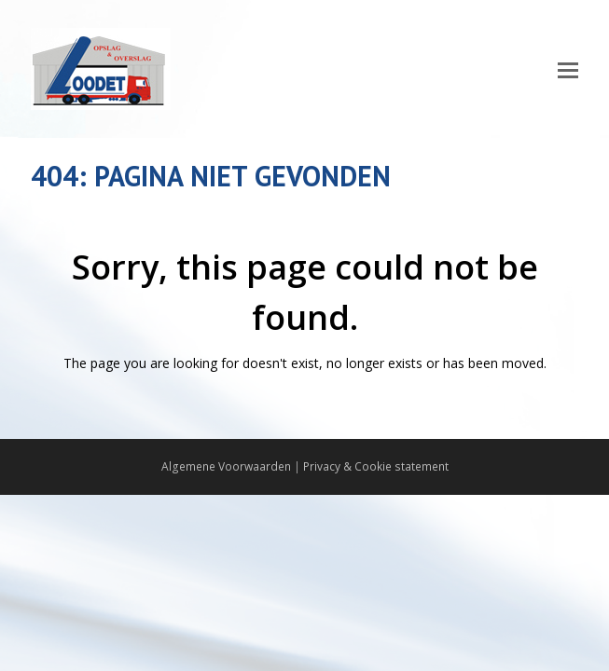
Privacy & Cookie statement (376, 466)
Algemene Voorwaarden (226, 466)
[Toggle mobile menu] (568, 69)
